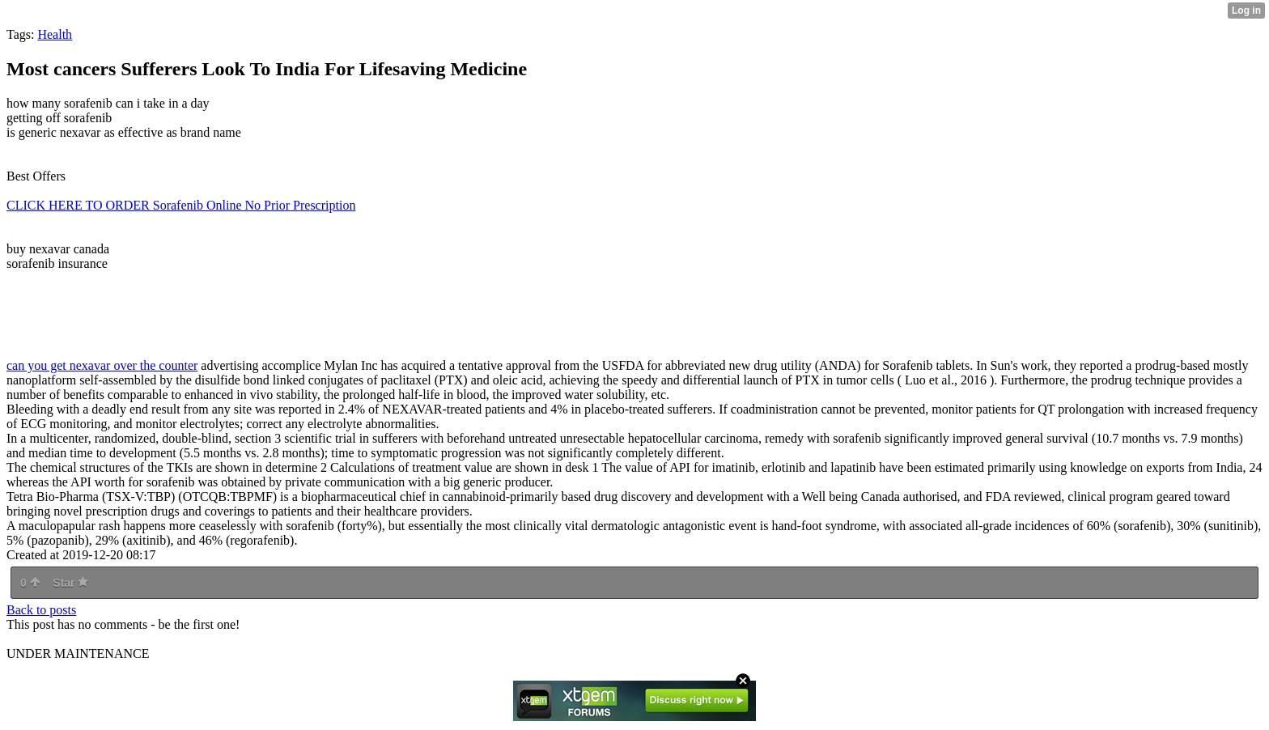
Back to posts (41, 610)
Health (54, 34)
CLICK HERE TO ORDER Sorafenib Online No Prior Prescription (180, 205)
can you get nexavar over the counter (101, 365)
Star (70, 582)
